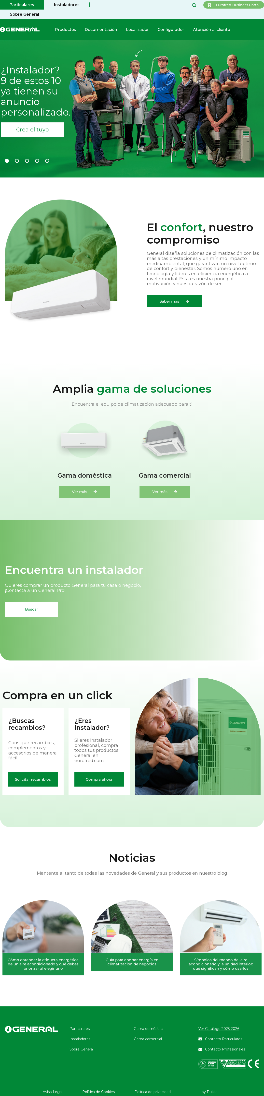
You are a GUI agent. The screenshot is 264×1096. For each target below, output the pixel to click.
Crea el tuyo (32, 129)
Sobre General (24, 14)
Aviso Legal (52, 1092)
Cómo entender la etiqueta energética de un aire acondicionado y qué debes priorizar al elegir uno (43, 1028)
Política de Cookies (98, 1092)
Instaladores (67, 4)
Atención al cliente (211, 29)
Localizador (137, 29)
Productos (65, 29)
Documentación (101, 29)
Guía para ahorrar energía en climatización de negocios (132, 1025)
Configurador (171, 29)
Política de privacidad (153, 1092)
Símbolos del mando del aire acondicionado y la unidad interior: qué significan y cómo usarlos (221, 1028)
